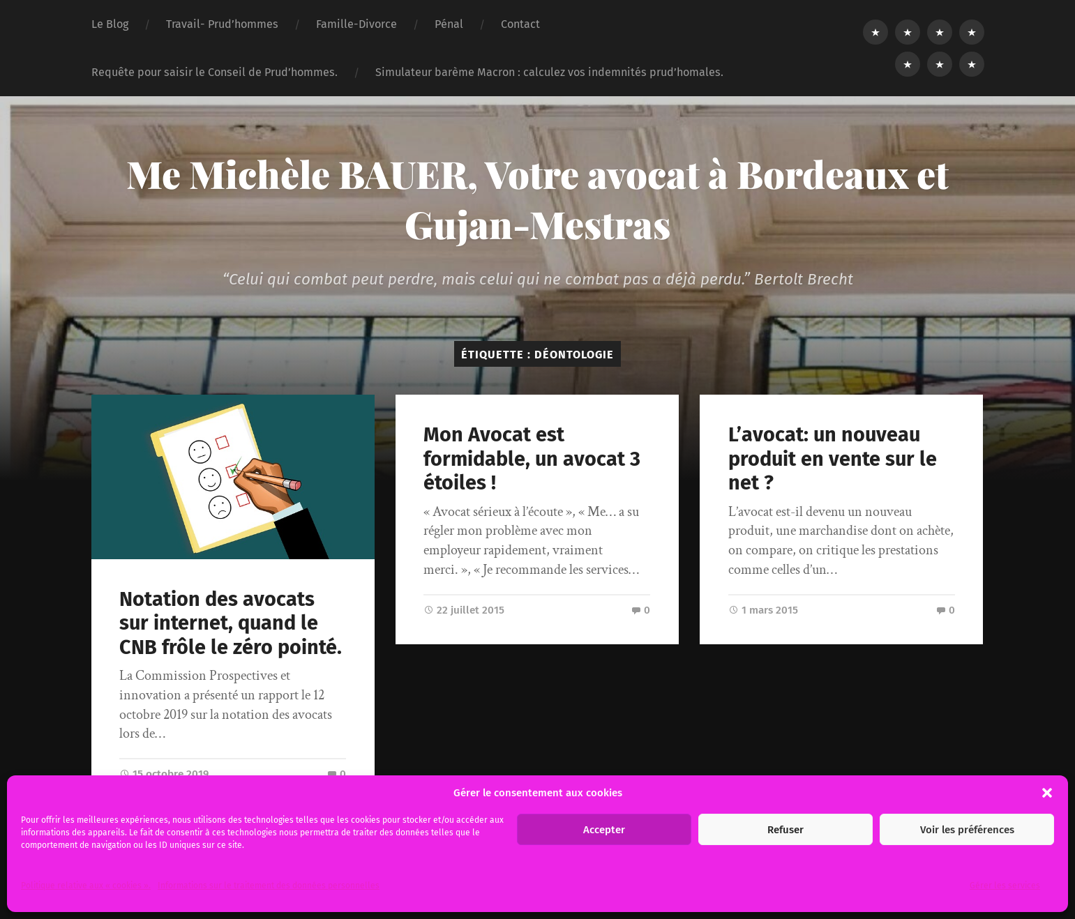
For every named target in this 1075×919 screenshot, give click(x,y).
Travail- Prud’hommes (222, 24)
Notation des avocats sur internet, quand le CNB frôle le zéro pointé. (230, 623)
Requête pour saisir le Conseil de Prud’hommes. (214, 72)
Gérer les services (1005, 885)
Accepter (604, 829)
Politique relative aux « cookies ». (86, 885)
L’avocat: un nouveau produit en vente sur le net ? (832, 459)
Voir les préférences (967, 829)
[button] (1047, 793)
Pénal (449, 24)
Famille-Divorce (356, 24)
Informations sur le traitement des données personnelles (268, 885)
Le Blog (109, 24)
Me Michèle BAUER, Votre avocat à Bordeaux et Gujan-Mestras (537, 199)
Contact (520, 24)
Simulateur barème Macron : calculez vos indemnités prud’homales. (549, 72)
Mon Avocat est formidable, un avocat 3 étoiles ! (531, 459)
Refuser (785, 829)
